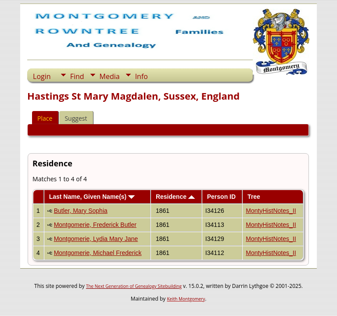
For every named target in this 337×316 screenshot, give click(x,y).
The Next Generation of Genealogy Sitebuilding (134, 286)
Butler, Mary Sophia (81, 210)
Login (42, 76)
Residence (175, 196)
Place (44, 118)
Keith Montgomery (186, 299)
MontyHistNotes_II (271, 210)
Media (110, 76)
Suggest (76, 118)
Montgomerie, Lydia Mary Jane (96, 238)
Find (77, 76)
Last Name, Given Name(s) (92, 196)
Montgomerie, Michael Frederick (98, 252)
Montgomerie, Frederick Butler (95, 224)
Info (141, 76)
